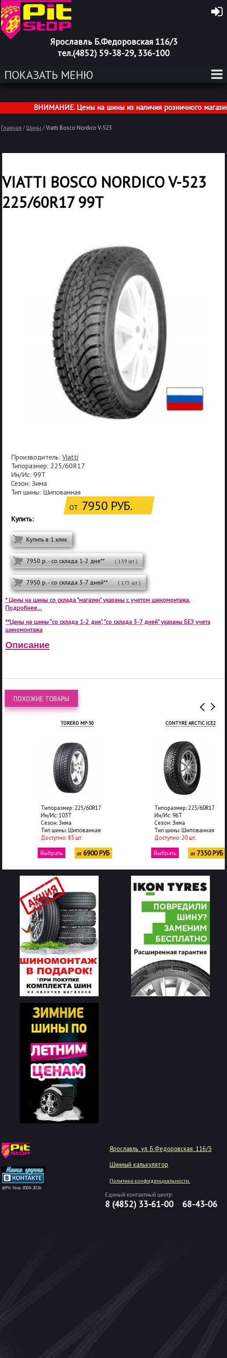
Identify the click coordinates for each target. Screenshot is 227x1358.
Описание (27, 645)
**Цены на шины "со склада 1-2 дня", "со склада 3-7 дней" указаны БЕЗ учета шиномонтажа (107, 626)
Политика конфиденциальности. (150, 1180)
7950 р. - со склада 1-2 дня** (82, 561)
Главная (11, 128)
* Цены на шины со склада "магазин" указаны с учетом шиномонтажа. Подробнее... (97, 604)
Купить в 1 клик (46, 539)
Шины (33, 128)
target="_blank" (34, 1154)
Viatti (70, 457)
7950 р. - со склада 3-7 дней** (83, 582)
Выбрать (32, 853)
